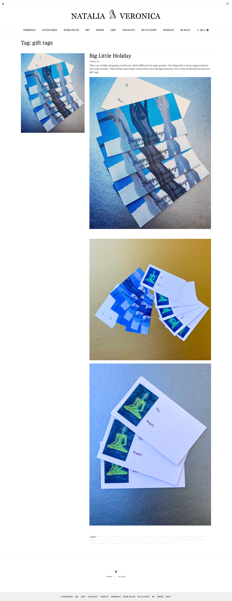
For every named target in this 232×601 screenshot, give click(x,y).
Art (87, 30)
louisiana (100, 539)
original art (94, 542)
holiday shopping (190, 537)
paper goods (107, 542)
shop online (140, 542)
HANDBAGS (29, 30)
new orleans (183, 539)
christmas (127, 537)
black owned (115, 537)
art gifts (104, 537)
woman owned (171, 542)
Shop (168, 597)
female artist (146, 537)
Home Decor (71, 30)
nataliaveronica (168, 539)
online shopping (197, 539)
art (98, 537)
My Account (149, 30)
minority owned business (148, 539)
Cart (113, 30)
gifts (164, 537)
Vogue (115, 576)
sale (115, 542)
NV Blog (185, 30)
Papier (100, 30)
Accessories (49, 30)
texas (160, 542)
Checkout (128, 30)
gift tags (157, 537)
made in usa (129, 539)
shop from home (126, 542)
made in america (114, 539)
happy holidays (174, 537)
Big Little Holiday (110, 56)
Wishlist (168, 30)
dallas (136, 537)
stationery (152, 542)
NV (153, 597)
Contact (104, 597)
